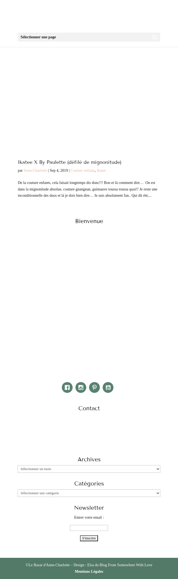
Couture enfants (82, 170)
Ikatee (101, 170)
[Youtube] (109, 387)
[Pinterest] (96, 387)
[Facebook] (68, 387)
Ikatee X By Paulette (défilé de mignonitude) (69, 162)
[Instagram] (82, 387)
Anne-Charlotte (35, 170)
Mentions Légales (89, 571)
